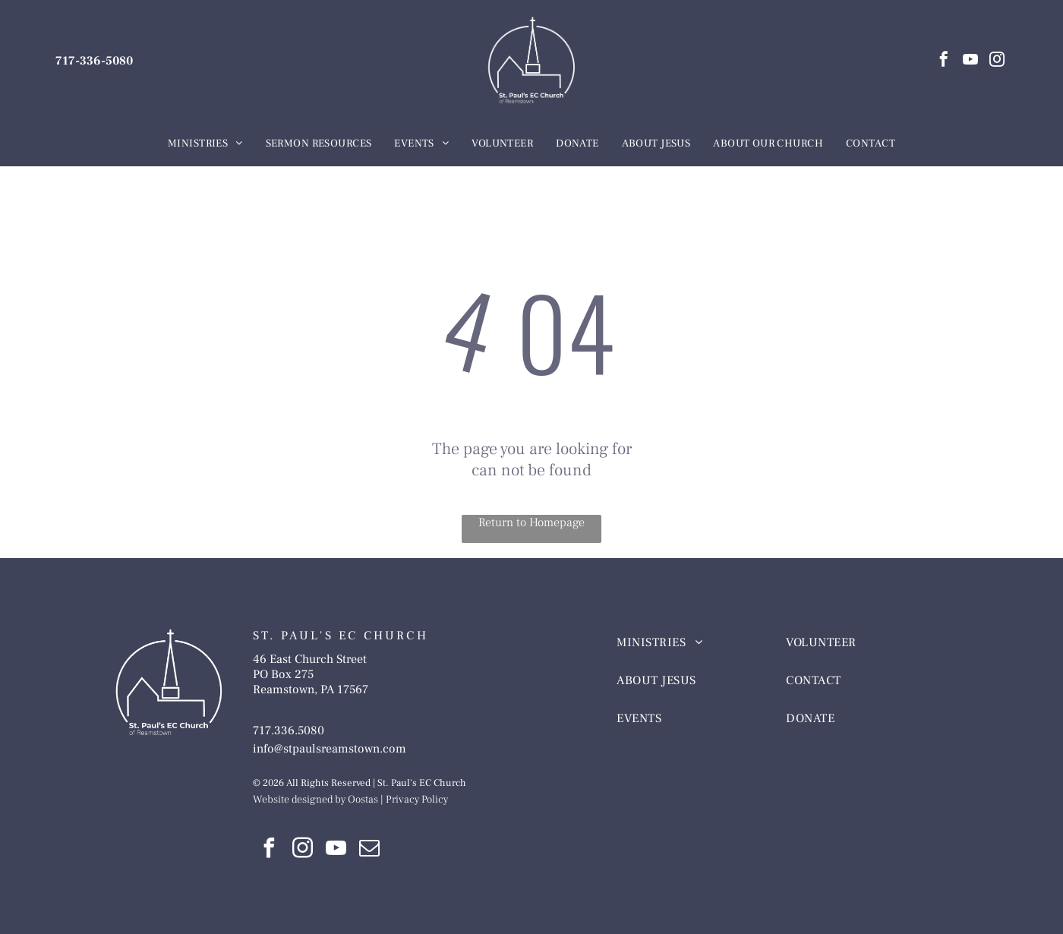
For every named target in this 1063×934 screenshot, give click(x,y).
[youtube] (970, 61)
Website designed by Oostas (315, 799)
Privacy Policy (417, 799)
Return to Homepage (531, 522)
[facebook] (943, 61)
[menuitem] (205, 144)
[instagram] (997, 61)
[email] (369, 850)
